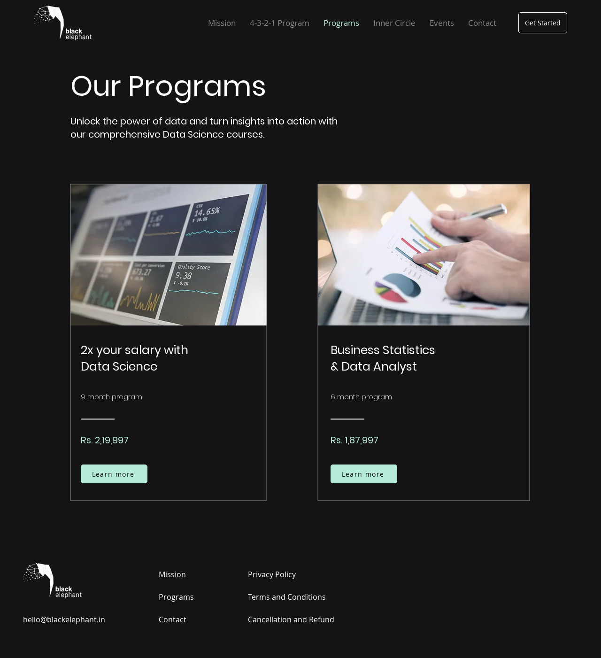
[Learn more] (114, 473)
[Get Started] (542, 22)
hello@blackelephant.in (64, 619)
